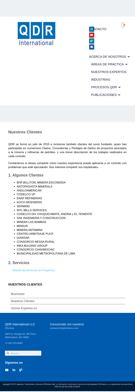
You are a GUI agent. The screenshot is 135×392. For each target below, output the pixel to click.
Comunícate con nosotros (67, 325)
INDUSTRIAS (100, 80)
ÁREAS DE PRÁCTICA (109, 65)
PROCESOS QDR (105, 88)
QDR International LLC (20, 325)
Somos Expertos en (24, 309)
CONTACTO (98, 29)
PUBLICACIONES (105, 96)
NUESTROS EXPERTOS (109, 72)
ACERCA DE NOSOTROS (109, 57)
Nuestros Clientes (22, 302)
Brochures (18, 295)
